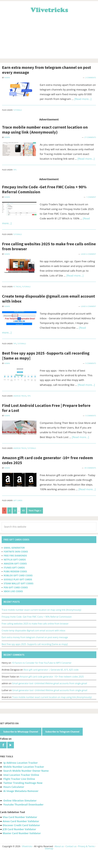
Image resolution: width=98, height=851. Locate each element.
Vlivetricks (49, 9)
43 (24, 510)
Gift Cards (17, 500)
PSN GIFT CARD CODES (16, 587)
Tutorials (17, 110)
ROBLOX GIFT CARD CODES (18, 575)
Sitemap (49, 848)
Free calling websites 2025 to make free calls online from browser (49, 246)
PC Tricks (17, 286)
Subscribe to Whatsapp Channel (20, 731)
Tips (15, 170)
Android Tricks (19, 396)
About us (59, 846)
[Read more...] (82, 99)
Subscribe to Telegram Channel (62, 731)
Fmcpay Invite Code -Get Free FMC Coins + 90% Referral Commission (44, 189)
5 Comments (90, 363)
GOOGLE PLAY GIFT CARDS (18, 579)
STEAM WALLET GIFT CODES (18, 583)
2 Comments (90, 77)
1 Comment (91, 197)
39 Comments (90, 468)
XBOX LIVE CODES (13, 591)
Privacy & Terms (86, 846)
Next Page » (34, 511)
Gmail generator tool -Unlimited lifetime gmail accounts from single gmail (49, 683)
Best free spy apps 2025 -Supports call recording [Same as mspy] (45, 355)
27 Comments (90, 137)
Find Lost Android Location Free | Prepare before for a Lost (46, 408)
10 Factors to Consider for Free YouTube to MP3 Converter (42, 662)
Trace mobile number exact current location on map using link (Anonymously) (45, 129)
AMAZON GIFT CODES (15, 563)
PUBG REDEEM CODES (15, 571)
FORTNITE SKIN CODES (16, 551)
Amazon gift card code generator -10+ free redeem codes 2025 (47, 460)
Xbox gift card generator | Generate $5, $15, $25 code (51, 669)
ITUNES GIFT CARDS (14, 567)
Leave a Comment (88, 254)
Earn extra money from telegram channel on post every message (46, 70)
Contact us (71, 846)
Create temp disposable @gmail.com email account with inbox (48, 298)
